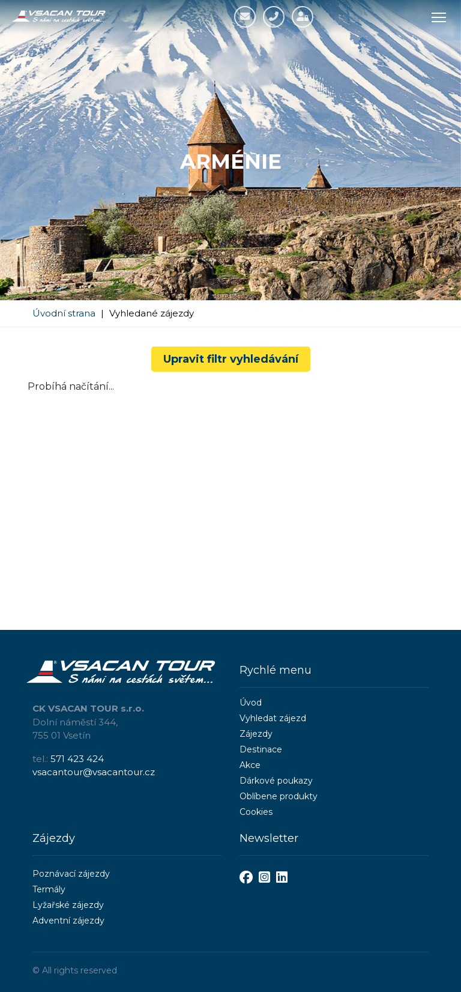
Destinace (261, 749)
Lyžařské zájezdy (68, 905)
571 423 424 (77, 758)
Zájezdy (256, 733)
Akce (250, 765)
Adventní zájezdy (68, 920)
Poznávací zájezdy (71, 873)
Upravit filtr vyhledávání (230, 359)
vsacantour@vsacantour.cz (93, 772)
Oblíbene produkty (279, 796)
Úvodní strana (63, 313)
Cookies (256, 811)
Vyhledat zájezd (273, 718)
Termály (48, 889)
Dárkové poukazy (276, 780)
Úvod (251, 702)
